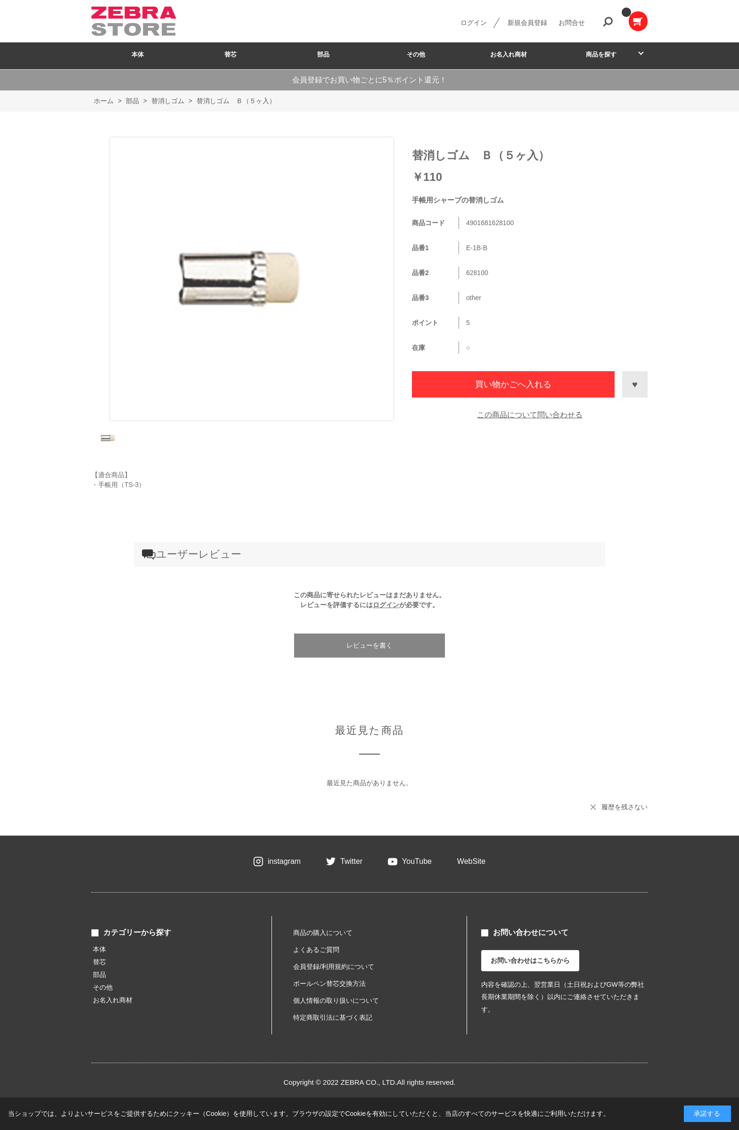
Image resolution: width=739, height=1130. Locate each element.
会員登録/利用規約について (333, 966)
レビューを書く (369, 645)
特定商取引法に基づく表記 (332, 1017)
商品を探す (601, 54)
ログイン (473, 22)
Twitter (351, 861)
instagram (284, 861)
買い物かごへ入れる (513, 384)
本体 (137, 54)
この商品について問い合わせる (530, 415)
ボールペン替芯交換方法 (329, 983)
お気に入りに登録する (635, 384)
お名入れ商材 (508, 54)
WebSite (471, 861)
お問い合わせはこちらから (530, 960)
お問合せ (571, 22)
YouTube (417, 861)
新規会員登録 (527, 22)
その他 (416, 54)
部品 (323, 54)
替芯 (230, 54)
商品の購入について (323, 932)
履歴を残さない (624, 807)
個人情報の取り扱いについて (336, 1000)
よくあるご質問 (316, 949)
